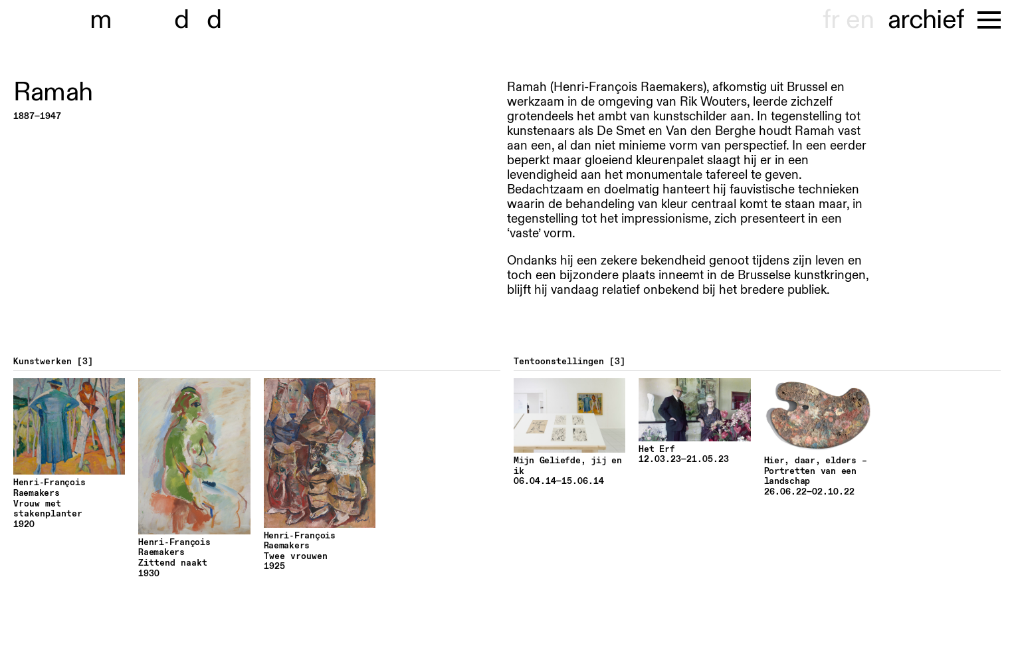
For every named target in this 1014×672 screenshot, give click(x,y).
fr (831, 20)
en (860, 20)
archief (926, 20)
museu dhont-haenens (164, 20)
